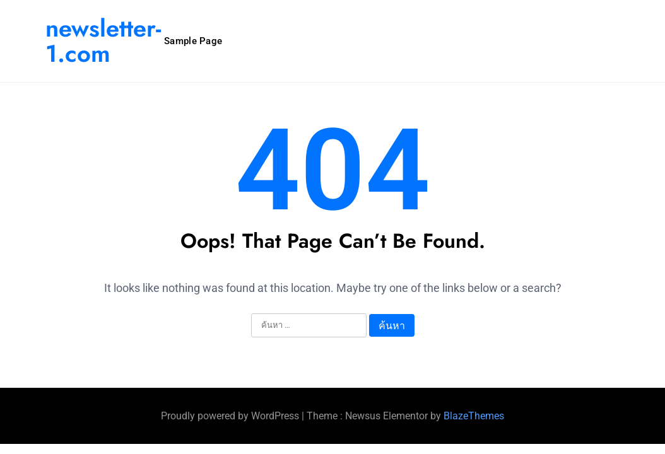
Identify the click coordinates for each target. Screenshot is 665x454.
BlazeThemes (474, 416)
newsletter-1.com (103, 41)
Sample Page (193, 41)
